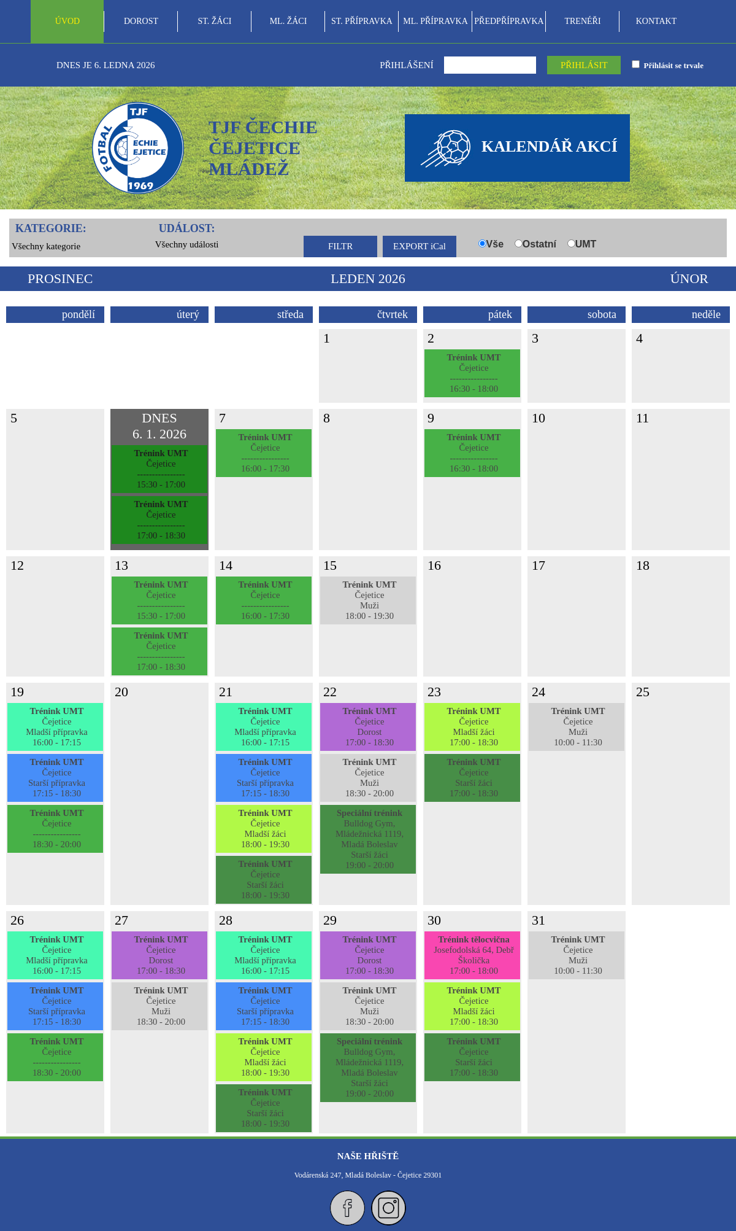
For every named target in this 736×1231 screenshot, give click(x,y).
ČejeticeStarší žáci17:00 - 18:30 (473, 777)
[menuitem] (67, 21)
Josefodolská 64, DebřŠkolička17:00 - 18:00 (474, 955)
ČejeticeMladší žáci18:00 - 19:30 (265, 828)
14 (225, 565)
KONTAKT (656, 21)
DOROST (141, 21)
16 (434, 565)
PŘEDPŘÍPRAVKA (508, 21)
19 (17, 691)
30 (434, 920)
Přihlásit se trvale (671, 65)
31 (538, 920)
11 (642, 417)
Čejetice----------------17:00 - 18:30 (161, 519)
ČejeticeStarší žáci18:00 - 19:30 (265, 879)
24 (538, 691)
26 (17, 920)
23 (434, 691)
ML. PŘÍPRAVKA (435, 21)
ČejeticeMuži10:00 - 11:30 (578, 726)
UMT (586, 244)
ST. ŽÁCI (215, 21)
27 (121, 920)
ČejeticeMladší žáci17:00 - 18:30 (473, 726)
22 (330, 691)
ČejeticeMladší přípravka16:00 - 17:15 (57, 726)
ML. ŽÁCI (288, 21)
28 (225, 920)
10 (538, 417)
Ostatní (539, 244)
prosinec (60, 278)
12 (17, 565)
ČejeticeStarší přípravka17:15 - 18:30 (56, 777)
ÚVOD (67, 21)
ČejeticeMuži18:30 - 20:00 (369, 777)
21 (225, 691)
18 (643, 565)
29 (330, 920)
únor (689, 278)
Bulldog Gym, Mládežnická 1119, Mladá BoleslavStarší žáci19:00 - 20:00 (369, 839)
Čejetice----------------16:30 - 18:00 (473, 373)
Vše (495, 244)
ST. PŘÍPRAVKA (362, 21)
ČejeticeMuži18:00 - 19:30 (369, 600)
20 (121, 691)
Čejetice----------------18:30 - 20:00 (56, 828)
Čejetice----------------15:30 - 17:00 (161, 468)
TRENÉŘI (582, 21)
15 (330, 565)
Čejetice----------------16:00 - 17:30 (265, 452)
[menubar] (362, 21)
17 (538, 565)
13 (121, 565)
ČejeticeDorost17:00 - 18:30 (369, 726)
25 (643, 691)
